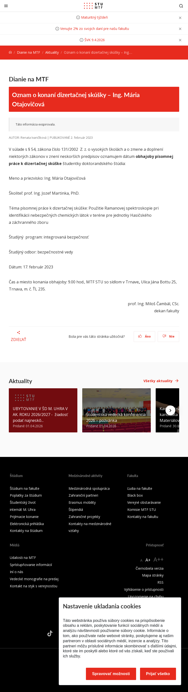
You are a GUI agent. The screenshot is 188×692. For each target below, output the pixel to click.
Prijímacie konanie (24, 516)
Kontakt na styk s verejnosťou (33, 586)
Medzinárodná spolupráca (89, 488)
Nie (168, 336)
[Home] (10, 52)
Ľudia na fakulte (139, 488)
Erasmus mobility (82, 502)
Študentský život (23, 502)
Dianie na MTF (28, 52)
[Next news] (170, 410)
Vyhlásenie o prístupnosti (144, 589)
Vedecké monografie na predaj (34, 579)
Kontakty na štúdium (26, 530)
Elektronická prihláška (27, 523)
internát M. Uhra (22, 509)
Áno (144, 336)
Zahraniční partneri (83, 495)
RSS (160, 582)
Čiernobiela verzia (150, 568)
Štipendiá (76, 509)
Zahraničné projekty (84, 516)
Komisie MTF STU (141, 509)
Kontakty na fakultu (142, 516)
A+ (148, 560)
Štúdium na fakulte (24, 488)
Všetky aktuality (158, 380)
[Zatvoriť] (6, 6)
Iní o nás (16, 571)
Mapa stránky (153, 575)
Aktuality (52, 52)
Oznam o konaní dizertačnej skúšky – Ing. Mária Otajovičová (76, 99)
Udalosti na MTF (23, 557)
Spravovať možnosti (111, 674)
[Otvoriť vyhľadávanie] (181, 6)
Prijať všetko (158, 674)
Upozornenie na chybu (146, 596)
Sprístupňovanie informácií (31, 564)
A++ (158, 559)
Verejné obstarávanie (144, 502)
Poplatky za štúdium (26, 495)
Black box (135, 495)
